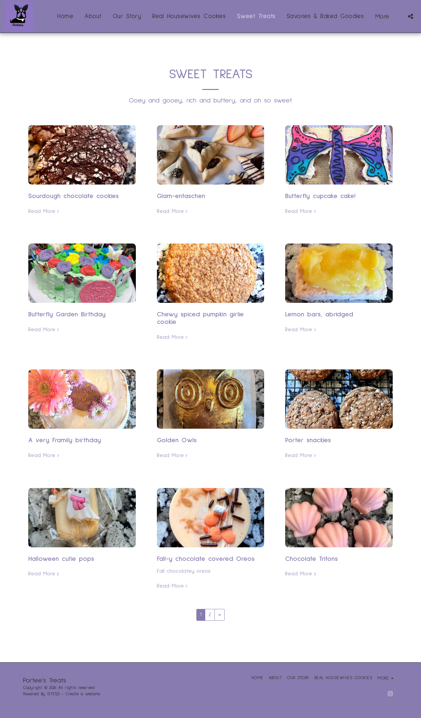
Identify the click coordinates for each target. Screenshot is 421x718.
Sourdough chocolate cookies (73, 196)
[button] (410, 16)
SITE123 (53, 694)
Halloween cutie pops (61, 559)
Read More (44, 211)
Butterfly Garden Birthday (67, 314)
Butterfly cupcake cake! (320, 196)
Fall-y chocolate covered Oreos (206, 559)
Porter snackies (308, 440)
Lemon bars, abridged (319, 314)
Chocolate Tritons (311, 559)
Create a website (82, 694)
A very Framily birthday (64, 440)
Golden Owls (177, 440)
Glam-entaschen (181, 196)
